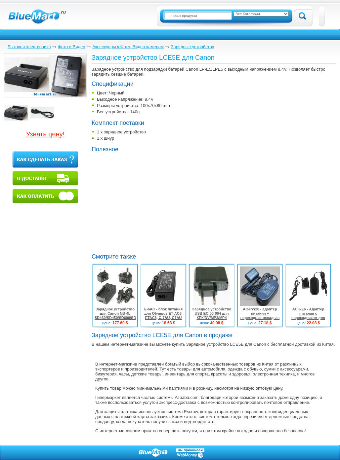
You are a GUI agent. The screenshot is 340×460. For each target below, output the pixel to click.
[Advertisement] (147, 202)
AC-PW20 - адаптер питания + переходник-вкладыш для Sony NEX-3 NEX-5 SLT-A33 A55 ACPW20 (260, 317)
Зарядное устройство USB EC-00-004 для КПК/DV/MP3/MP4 (211, 313)
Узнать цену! (45, 134)
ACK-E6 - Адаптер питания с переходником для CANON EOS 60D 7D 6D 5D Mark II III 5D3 (308, 317)
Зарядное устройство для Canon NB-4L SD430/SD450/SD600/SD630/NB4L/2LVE (128, 313)
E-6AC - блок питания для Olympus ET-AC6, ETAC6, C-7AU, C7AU (163, 313)
